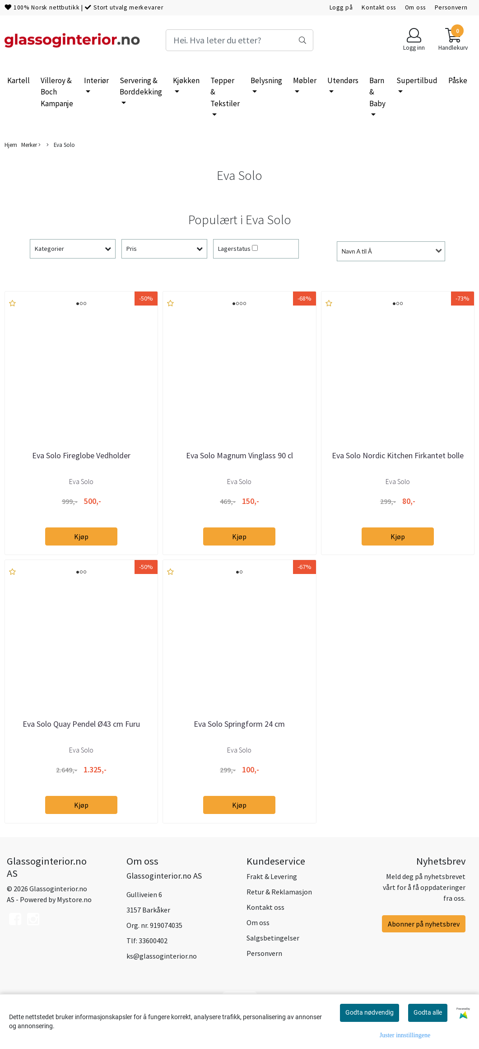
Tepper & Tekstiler (225, 91)
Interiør (96, 80)
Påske (457, 80)
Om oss (415, 7)
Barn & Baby (377, 91)
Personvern (451, 7)
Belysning (266, 80)
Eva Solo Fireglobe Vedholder (81, 455)
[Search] (239, 40)
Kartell (18, 80)
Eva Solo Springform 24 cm (239, 724)
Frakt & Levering (271, 876)
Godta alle (428, 1012)
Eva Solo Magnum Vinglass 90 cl (239, 455)
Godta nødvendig (369, 1012)
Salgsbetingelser (272, 937)
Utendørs (342, 80)
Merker (31, 145)
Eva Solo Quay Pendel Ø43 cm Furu (81, 724)
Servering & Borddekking (141, 86)
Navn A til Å (357, 251)
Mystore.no (74, 899)
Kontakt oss (378, 7)
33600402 (153, 940)
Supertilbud (416, 80)
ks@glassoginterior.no (161, 955)
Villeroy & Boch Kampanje (57, 91)
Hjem (11, 144)
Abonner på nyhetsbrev (424, 923)
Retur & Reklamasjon (279, 891)
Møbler (304, 80)
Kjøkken (186, 80)
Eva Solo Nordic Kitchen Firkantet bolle (398, 455)
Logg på (341, 7)
